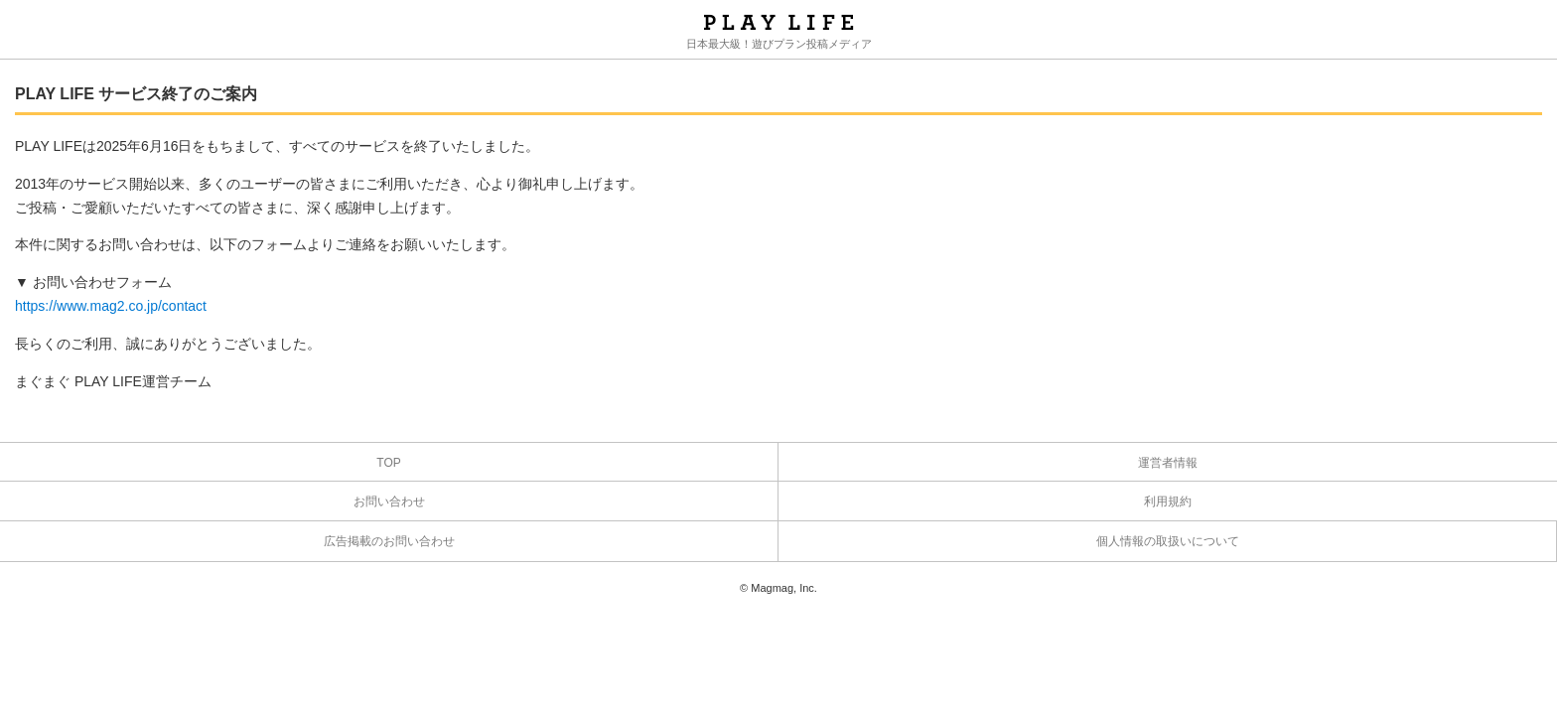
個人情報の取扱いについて (1167, 541)
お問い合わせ (389, 501)
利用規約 (1168, 501)
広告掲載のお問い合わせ (389, 541)
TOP (388, 463)
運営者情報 (1168, 463)
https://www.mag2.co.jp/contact (111, 306)
